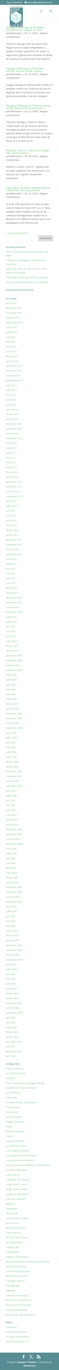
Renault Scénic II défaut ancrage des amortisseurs (27, 152)
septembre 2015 (14, 322)
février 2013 (12, 472)
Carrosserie (12, 1097)
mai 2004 (10, 979)
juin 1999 (10, 1056)
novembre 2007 (14, 776)
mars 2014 (11, 409)
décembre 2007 (14, 771)
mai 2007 (10, 805)
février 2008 (12, 761)
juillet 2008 (11, 737)
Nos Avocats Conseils (17, 1218)
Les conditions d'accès (17, 1150)
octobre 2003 (13, 1007)
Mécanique (11, 1208)
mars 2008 (11, 756)
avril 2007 (11, 810)
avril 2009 (11, 694)
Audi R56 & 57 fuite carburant (21, 1087)
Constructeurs (13, 1107)
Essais (9, 1126)
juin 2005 (10, 916)
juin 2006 (10, 858)
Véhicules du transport (17, 1295)
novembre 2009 (14, 660)
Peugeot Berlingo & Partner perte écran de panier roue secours (28, 107)
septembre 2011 (14, 554)
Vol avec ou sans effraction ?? (21, 1314)
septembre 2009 (14, 670)
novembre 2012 (14, 486)
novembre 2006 (14, 834)
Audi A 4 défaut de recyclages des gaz (25, 1083)
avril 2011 (11, 578)
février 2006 (12, 877)
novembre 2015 (14, 312)
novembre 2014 (14, 370)
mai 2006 (10, 863)
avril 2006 (11, 867)
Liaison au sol (13, 1174)
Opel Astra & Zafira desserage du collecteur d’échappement (28, 189)
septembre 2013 (14, 438)
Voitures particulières (16, 1309)
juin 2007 (10, 800)
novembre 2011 (14, 544)
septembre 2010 (14, 612)
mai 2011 (10, 573)
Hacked (10, 1136)
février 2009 (12, 703)
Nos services (12, 1223)
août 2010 (11, 616)
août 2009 (11, 674)
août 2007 (11, 790)
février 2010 (12, 645)
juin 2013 (10, 452)
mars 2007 (11, 814)
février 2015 (12, 356)
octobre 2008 (13, 723)
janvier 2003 (12, 1036)
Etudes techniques (15, 1131)
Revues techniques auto (18, 1271)
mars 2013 (11, 467)
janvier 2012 (12, 534)
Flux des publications (16, 1331)
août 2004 (11, 964)
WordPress (29, 1365)
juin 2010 (10, 626)
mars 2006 (11, 872)
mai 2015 (10, 341)
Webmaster (16, 33)
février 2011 (12, 587)
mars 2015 (11, 351)
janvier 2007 (12, 824)
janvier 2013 (12, 477)
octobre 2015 (13, 317)
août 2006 (11, 848)
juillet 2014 (11, 390)
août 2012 (11, 501)
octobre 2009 (13, 665)
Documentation (14, 1116)
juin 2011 (10, 568)
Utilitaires (10, 1290)
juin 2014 (10, 394)
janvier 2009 (12, 708)
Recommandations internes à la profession (28, 1261)
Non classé (11, 1213)
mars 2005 (11, 930)
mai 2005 (10, 921)
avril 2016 (11, 303)
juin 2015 (10, 337)
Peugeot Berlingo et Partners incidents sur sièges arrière (25, 29)
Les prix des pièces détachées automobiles (28, 1165)
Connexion (11, 1327)
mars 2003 (11, 1027)
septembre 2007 (14, 785)
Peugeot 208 (12, 1247)
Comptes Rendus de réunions (21, 1102)
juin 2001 (10, 1046)
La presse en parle (15, 1140)
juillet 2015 (11, 332)
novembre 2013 (14, 428)
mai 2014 (10, 399)
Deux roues (12, 1111)
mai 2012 (10, 515)
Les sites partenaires (16, 1169)
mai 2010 (10, 631)
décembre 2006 (14, 829)
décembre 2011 (14, 539)
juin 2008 (10, 742)
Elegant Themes (27, 1362)
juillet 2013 (11, 448)
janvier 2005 (12, 940)
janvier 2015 (12, 361)
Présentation (12, 1251)
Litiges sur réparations (17, 1194)
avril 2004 (11, 983)
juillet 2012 (11, 506)
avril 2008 (11, 752)
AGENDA (10, 1078)
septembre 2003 (14, 1012)
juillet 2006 (11, 853)
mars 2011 (11, 583)
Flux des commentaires (18, 1336)
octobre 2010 (13, 607)
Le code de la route (16, 1145)
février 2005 (12, 935)
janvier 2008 (12, 766)
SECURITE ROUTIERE (17, 1276)
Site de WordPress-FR (17, 1341)
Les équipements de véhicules (21, 1155)
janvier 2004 (12, 998)
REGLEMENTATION (16, 1266)
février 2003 (12, 1032)
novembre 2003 (14, 1003)
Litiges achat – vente (16, 1184)
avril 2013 (11, 462)
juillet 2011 (11, 563)
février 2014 (12, 414)
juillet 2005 (11, 911)
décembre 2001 (14, 1041)
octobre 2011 (13, 549)
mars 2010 (11, 641)
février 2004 (12, 993)
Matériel (10, 1203)
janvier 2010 (12, 650)
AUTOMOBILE (13, 1092)
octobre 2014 (13, 375)
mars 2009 (11, 698)
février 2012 (12, 530)
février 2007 (12, 819)
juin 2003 (10, 1017)
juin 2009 (10, 684)
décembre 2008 (14, 713)
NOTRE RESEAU (14, 1242)
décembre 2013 (14, 423)
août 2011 (11, 558)
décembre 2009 (14, 655)
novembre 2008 (14, 718)
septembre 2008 (14, 727)
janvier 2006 (12, 882)
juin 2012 (10, 510)
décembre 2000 (14, 1051)
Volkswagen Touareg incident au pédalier (27, 277)
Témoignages (13, 1285)
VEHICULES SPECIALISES (18, 1305)
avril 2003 (11, 1022)
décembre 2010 (14, 597)
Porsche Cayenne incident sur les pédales (27, 282)
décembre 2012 (14, 481)
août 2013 (11, 443)
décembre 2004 (14, 945)
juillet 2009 (11, 679)
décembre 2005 (14, 887)
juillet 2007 (11, 795)
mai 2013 (10, 457)
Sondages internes (15, 1280)
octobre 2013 (13, 433)
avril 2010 (11, 636)
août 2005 (11, 906)
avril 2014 (11, 404)
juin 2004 (10, 974)
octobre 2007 (13, 781)
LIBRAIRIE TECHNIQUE (17, 1179)
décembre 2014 (14, 365)
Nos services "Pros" (16, 1227)
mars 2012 (11, 525)
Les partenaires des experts (20, 1160)
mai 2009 (10, 689)
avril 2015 (11, 346)
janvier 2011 (12, 592)
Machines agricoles (15, 1198)
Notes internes (13, 1232)
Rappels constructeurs (17, 1256)
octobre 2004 (13, 954)
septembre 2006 (14, 843)
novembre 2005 (14, 892)
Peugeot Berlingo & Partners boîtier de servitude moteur (25, 70)
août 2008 (11, 732)
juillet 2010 (11, 621)
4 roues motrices (14, 1068)
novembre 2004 (14, 950)
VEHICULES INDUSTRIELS (19, 1300)
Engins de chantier (15, 1121)
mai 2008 (10, 747)
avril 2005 (11, 925)
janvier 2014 (12, 419)
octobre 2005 (13, 896)
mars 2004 (11, 988)
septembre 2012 (14, 496)
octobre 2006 (13, 839)
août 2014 (11, 385)
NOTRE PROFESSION (17, 1237)
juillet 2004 (11, 969)
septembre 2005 (14, 901)
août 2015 (11, 327)
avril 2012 (11, 520)
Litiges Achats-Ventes (17, 1189)
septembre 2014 (14, 380)
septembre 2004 (14, 959)
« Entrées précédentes (17, 233)
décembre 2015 (14, 308)
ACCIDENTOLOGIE (15, 1073)
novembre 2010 (14, 602)
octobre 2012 (13, 491)
